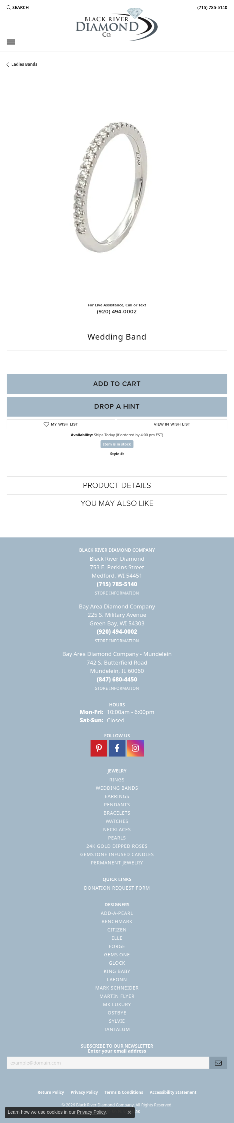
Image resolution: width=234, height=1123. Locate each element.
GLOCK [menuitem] (117, 963)
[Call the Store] (117, 584)
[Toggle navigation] (11, 42)
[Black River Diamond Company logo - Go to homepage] (117, 24)
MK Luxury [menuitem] (117, 1004)
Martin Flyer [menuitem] (117, 996)
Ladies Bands (24, 64)
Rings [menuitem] (117, 779)
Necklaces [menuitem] (117, 829)
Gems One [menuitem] (117, 954)
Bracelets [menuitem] (117, 813)
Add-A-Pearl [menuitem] (117, 913)
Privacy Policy (84, 1092)
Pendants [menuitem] (117, 804)
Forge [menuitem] (117, 946)
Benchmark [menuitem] (117, 921)
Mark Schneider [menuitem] (117, 988)
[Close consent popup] (129, 1112)
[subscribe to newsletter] (218, 1063)
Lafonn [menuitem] (117, 979)
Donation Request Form (117, 888)
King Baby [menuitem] (117, 971)
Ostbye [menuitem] (117, 1012)
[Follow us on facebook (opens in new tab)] (117, 748)
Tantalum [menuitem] (117, 1029)
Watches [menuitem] (117, 821)
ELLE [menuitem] (117, 938)
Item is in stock (117, 443)
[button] (18, 7)
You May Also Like (117, 503)
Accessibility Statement (173, 1092)
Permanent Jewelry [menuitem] (117, 862)
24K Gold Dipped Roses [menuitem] (117, 846)
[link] (211, 7)
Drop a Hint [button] (117, 406)
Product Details (117, 485)
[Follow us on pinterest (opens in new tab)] (99, 748)
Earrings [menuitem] (117, 796)
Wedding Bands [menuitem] (117, 788)
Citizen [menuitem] (116, 929)
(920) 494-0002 (117, 311)
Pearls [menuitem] (117, 838)
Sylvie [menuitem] (117, 1021)
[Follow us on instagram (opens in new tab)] (135, 748)
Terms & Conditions (124, 1092)
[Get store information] (117, 593)
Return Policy (51, 1092)
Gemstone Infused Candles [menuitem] (117, 854)
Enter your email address (117, 1051)
